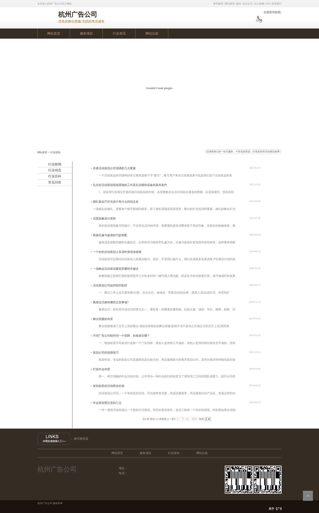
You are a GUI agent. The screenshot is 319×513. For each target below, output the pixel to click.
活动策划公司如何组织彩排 (110, 285)
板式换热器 (81, 438)
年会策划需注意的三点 (107, 402)
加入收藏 (259, 3)
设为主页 (247, 3)
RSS (268, 3)
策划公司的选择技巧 (106, 352)
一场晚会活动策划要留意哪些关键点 (116, 268)
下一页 (185, 419)
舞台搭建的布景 (103, 319)
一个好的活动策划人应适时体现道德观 (117, 251)
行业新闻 (54, 164)
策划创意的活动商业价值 (108, 385)
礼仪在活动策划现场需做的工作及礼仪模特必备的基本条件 (130, 185)
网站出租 (202, 453)
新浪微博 (218, 3)
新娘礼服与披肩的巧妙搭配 (110, 235)
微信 (238, 3)
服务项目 (145, 453)
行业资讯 (55, 152)
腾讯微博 (230, 3)
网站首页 (42, 152)
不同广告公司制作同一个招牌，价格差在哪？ (121, 335)
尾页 (194, 419)
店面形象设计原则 (104, 218)
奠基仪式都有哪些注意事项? (110, 302)
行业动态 (54, 170)
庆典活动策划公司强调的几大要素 (114, 168)
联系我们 (277, 3)
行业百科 (54, 176)
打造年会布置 (101, 369)
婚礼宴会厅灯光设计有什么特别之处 (116, 201)
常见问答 (54, 182)
